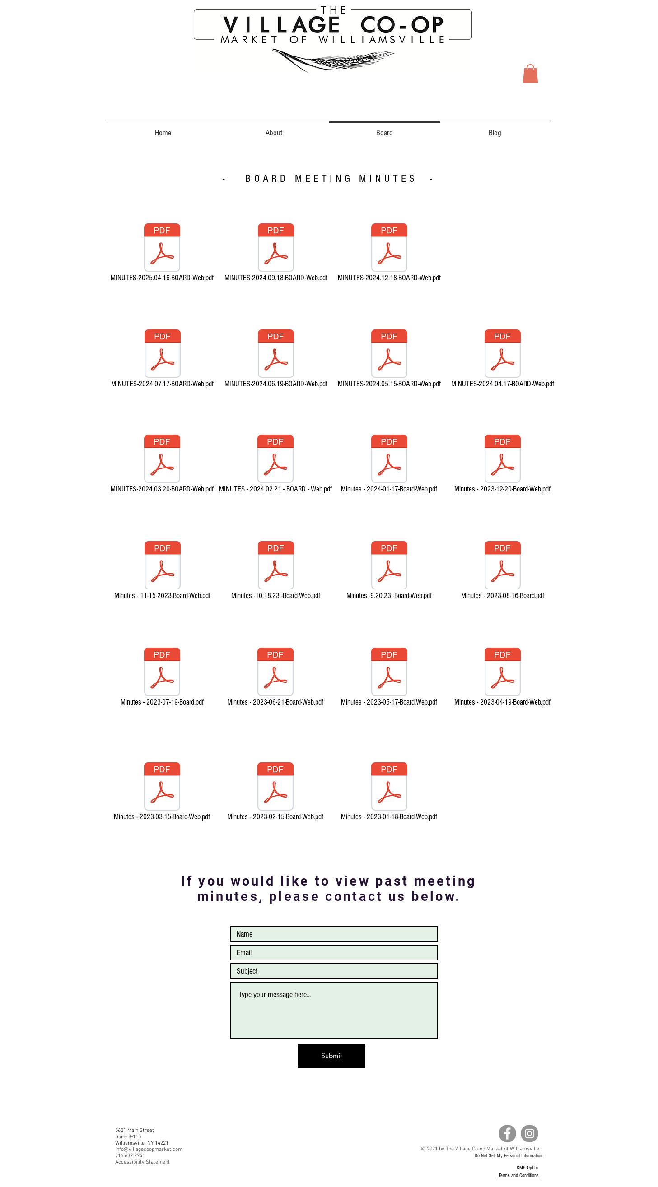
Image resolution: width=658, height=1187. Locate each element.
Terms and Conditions (519, 1175)
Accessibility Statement (142, 1162)
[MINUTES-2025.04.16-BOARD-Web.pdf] (162, 254)
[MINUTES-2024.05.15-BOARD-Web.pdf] (389, 360)
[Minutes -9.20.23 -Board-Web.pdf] (389, 571)
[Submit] (331, 1056)
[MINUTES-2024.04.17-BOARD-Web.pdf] (502, 360)
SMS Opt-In (527, 1168)
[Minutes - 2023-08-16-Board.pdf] (502, 571)
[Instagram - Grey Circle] (529, 1133)
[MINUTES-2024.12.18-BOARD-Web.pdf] (389, 254)
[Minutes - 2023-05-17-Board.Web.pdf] (389, 678)
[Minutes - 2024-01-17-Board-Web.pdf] (389, 465)
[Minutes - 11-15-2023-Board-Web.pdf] (162, 571)
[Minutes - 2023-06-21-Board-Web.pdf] (275, 678)
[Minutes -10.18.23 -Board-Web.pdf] (276, 571)
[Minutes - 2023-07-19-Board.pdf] (162, 678)
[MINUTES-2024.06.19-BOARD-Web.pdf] (276, 360)
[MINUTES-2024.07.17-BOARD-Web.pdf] (162, 360)
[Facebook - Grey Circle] (507, 1133)
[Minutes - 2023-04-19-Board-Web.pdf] (502, 678)
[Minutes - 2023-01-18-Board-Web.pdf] (389, 793)
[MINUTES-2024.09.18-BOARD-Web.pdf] (276, 254)
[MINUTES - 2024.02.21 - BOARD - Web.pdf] (275, 465)
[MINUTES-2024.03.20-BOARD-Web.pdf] (162, 465)
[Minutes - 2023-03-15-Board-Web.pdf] (162, 793)
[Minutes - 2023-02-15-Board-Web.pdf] (275, 793)
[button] (530, 73)
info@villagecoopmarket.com (148, 1149)
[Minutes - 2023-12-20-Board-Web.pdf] (502, 465)
